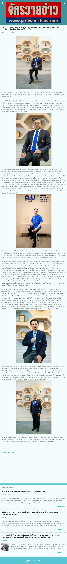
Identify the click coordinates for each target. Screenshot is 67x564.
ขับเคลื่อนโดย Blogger (33, 560)
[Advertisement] (33, 468)
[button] (64, 28)
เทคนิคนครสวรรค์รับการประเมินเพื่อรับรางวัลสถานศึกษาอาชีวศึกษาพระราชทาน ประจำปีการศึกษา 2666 (29, 513)
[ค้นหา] (64, 3)
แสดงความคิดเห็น (8, 453)
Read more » (61, 507)
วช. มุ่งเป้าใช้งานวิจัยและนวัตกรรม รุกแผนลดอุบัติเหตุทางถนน (23, 492)
